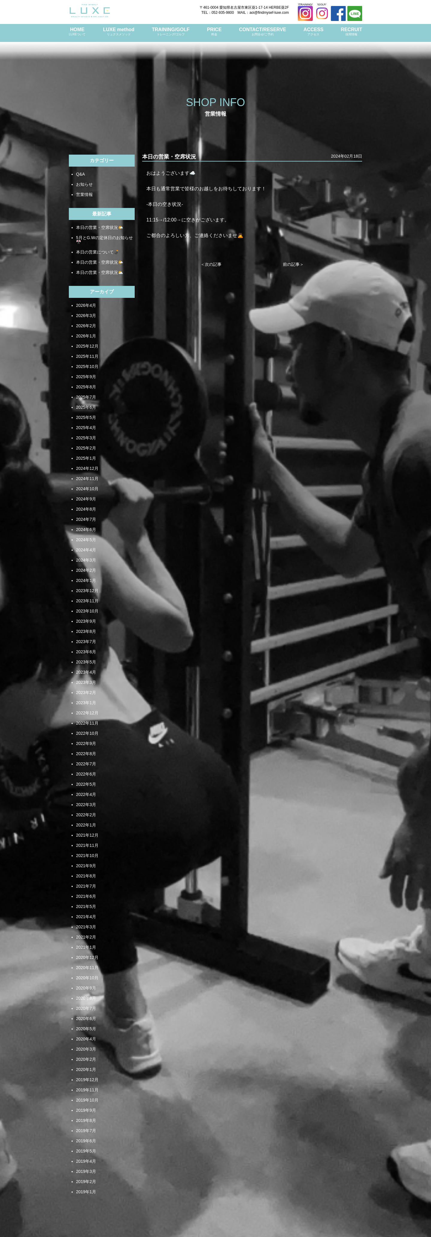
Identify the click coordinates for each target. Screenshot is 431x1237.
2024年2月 (86, 570)
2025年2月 (86, 448)
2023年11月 (87, 600)
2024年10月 (87, 488)
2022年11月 (87, 723)
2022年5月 (86, 784)
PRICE (214, 32)
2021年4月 (86, 916)
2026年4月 (86, 305)
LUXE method (118, 32)
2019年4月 (86, 1161)
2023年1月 (86, 702)
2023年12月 (87, 590)
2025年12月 (87, 346)
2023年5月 (86, 662)
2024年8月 (86, 509)
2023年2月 (86, 692)
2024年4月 (86, 549)
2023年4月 (86, 672)
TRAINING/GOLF (170, 32)
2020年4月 (86, 1039)
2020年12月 (87, 957)
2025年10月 (87, 366)
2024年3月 (86, 560)
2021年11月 (87, 845)
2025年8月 (86, 386)
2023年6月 (86, 651)
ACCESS (313, 32)
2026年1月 (86, 336)
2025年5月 (86, 417)
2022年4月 (86, 794)
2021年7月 (86, 886)
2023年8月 (86, 631)
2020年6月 (86, 1018)
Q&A (80, 174)
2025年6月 (86, 407)
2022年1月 (86, 825)
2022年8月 (86, 753)
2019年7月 (86, 1130)
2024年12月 (87, 468)
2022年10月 (87, 733)
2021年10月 (87, 855)
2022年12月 (87, 712)
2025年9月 (86, 376)
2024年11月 (87, 478)
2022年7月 (86, 763)
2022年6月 (86, 774)
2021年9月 (86, 865)
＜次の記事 (211, 264)
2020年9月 (86, 988)
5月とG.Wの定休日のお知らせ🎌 (104, 239)
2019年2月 (86, 1181)
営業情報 (84, 194)
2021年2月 (86, 937)
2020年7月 (86, 1008)
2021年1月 (86, 947)
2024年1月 (86, 580)
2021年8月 (86, 876)
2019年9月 (86, 1110)
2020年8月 (86, 998)
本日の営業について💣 (97, 252)
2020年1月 (86, 1069)
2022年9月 (86, 743)
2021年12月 (87, 835)
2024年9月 (86, 499)
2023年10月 (87, 611)
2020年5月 (86, 1028)
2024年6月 (86, 529)
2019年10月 (87, 1100)
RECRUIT (351, 32)
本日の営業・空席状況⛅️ (99, 272)
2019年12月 (87, 1079)
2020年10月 (87, 977)
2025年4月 (86, 427)
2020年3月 (86, 1049)
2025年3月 (86, 437)
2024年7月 (86, 519)
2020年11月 (87, 967)
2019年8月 (86, 1120)
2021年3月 (86, 926)
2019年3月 (86, 1171)
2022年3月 (86, 804)
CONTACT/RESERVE (262, 32)
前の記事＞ (293, 264)
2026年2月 (86, 325)
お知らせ (84, 184)
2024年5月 (86, 539)
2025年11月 (87, 356)
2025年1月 (86, 458)
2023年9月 (86, 621)
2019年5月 (86, 1151)
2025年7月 (86, 397)
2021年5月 (86, 906)
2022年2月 (86, 814)
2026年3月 (86, 315)
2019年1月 (86, 1191)
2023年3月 (86, 682)
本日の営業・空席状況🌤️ (99, 227)
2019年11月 (87, 1089)
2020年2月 (86, 1059)
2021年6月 (86, 896)
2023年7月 (86, 641)
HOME (77, 32)
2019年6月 (86, 1140)
